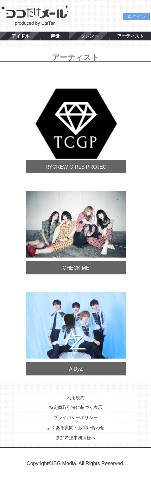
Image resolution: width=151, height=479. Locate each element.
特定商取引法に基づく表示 (75, 407)
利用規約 (76, 397)
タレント (89, 36)
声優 (55, 36)
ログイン (136, 16)
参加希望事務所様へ (76, 437)
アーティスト (130, 36)
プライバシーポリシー (75, 417)
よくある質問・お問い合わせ (75, 427)
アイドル (20, 36)
